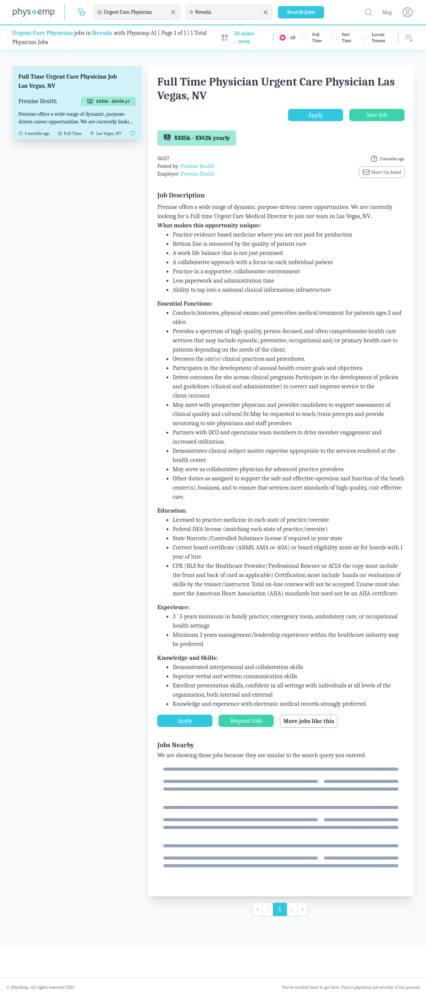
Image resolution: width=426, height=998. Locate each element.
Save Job (377, 115)
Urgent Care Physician (42, 33)
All (293, 37)
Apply (315, 115)
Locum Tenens (378, 37)
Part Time (346, 37)
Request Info (246, 720)
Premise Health (197, 166)
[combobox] (135, 12)
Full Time (317, 37)
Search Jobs (301, 12)
